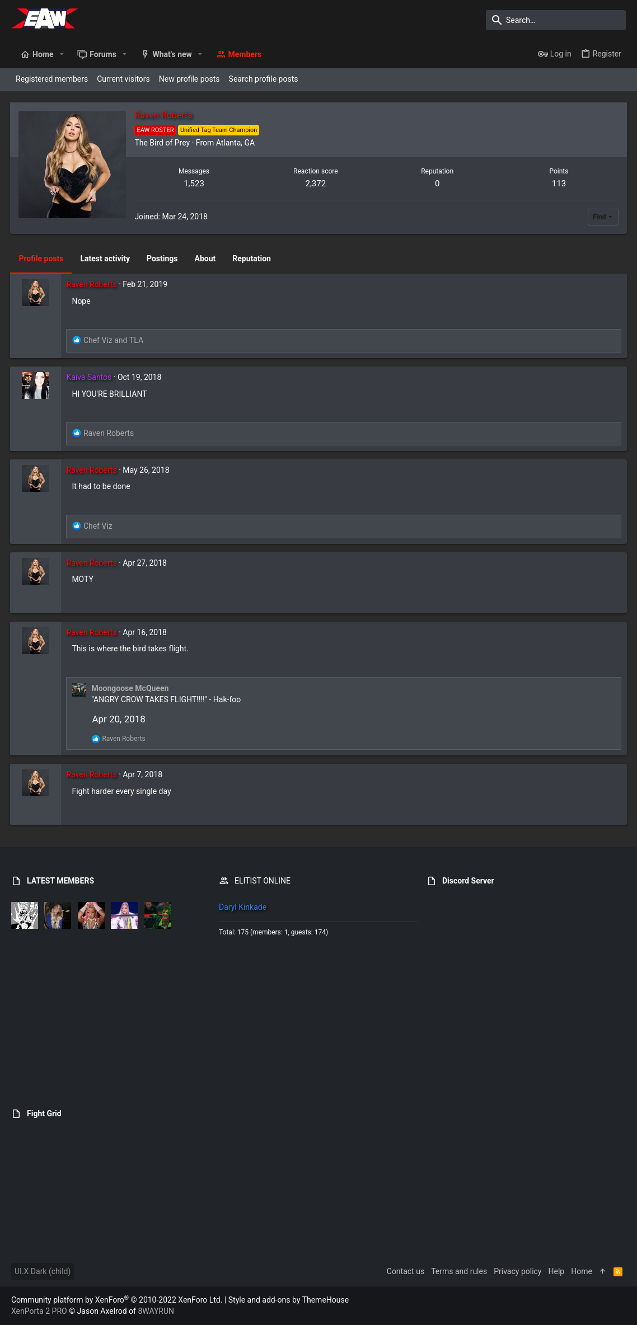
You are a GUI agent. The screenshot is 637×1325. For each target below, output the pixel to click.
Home (581, 1271)
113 (558, 183)
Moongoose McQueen (131, 688)
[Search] (556, 20)
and (114, 340)
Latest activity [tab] (106, 258)
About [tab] (206, 258)
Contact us (405, 1271)
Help (557, 1271)
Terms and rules (459, 1271)
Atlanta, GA (236, 142)
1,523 (194, 183)
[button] (61, 54)
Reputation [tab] (252, 258)
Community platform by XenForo (116, 1299)
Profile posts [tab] (42, 258)
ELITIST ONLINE (263, 880)
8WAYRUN (156, 1311)
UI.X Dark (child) (43, 1271)
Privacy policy (517, 1271)
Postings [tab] (163, 258)
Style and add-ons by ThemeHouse (288, 1299)
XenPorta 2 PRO (39, 1311)
